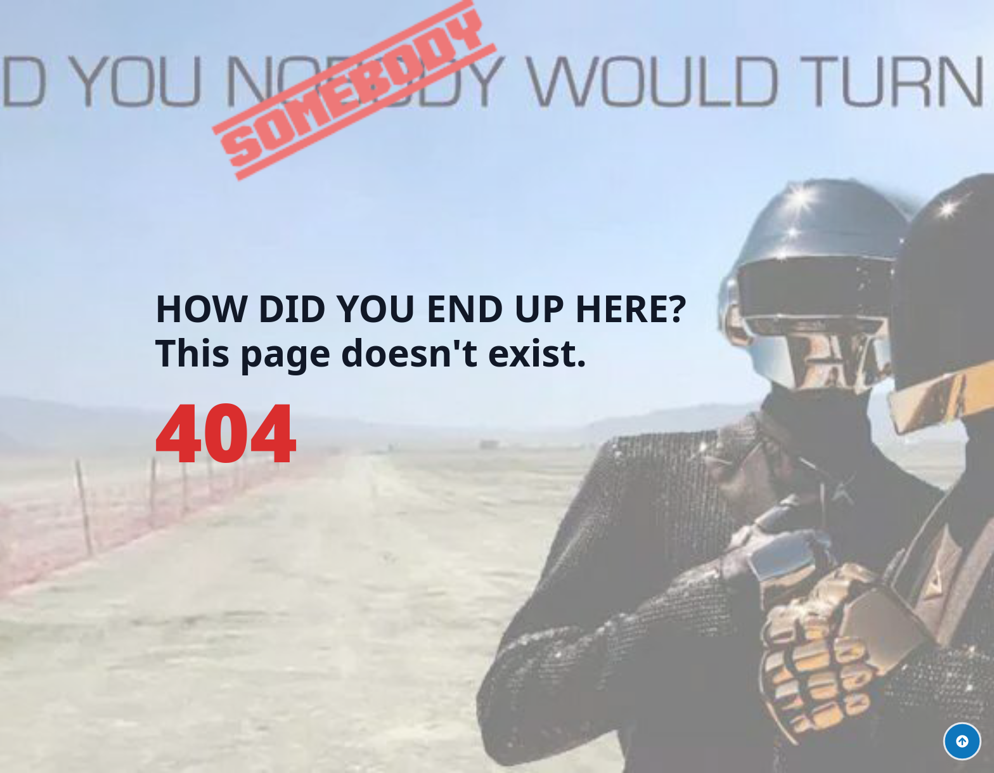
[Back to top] (962, 741)
